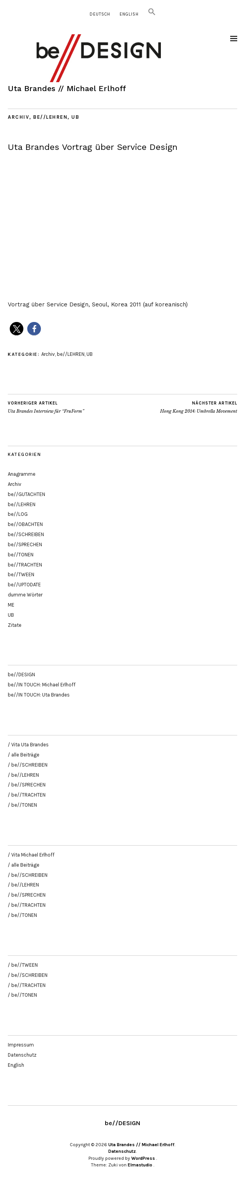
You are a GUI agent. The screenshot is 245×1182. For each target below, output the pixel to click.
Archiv (18, 117)
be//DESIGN (21, 674)
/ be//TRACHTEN (27, 795)
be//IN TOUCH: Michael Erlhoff (42, 685)
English (129, 14)
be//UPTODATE (24, 584)
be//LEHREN (50, 117)
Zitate (14, 625)
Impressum (21, 1045)
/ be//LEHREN (23, 775)
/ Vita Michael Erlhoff (31, 855)
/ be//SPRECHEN (27, 785)
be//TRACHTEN (25, 565)
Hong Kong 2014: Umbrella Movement (198, 407)
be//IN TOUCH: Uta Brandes (39, 695)
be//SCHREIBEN (26, 534)
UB (75, 117)
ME (11, 605)
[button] (152, 14)
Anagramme (21, 474)
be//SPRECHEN (25, 544)
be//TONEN (20, 555)
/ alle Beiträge (23, 755)
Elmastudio (140, 1165)
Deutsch (100, 14)
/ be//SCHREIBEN (28, 765)
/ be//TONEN (22, 805)
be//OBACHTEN (25, 524)
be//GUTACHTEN (26, 494)
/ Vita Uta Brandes (28, 745)
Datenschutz (22, 1055)
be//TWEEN (21, 574)
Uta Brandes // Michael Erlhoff (67, 88)
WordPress (143, 1158)
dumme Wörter (25, 595)
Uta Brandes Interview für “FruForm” (46, 407)
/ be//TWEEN (23, 965)
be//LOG (18, 514)
